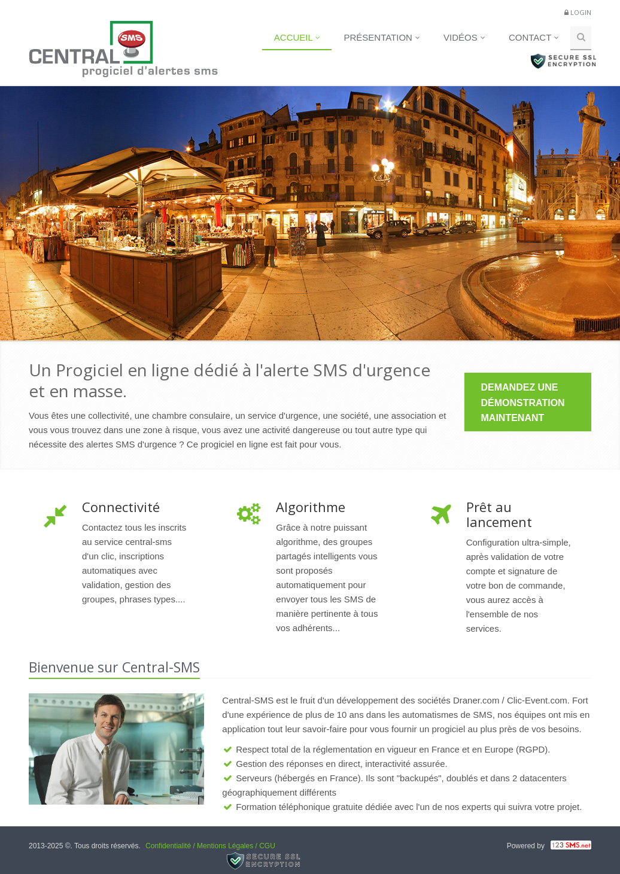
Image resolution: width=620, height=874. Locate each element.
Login (580, 12)
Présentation (382, 37)
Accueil (297, 37)
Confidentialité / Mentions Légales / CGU (210, 846)
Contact (534, 37)
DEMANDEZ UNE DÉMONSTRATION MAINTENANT (523, 402)
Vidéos (464, 37)
